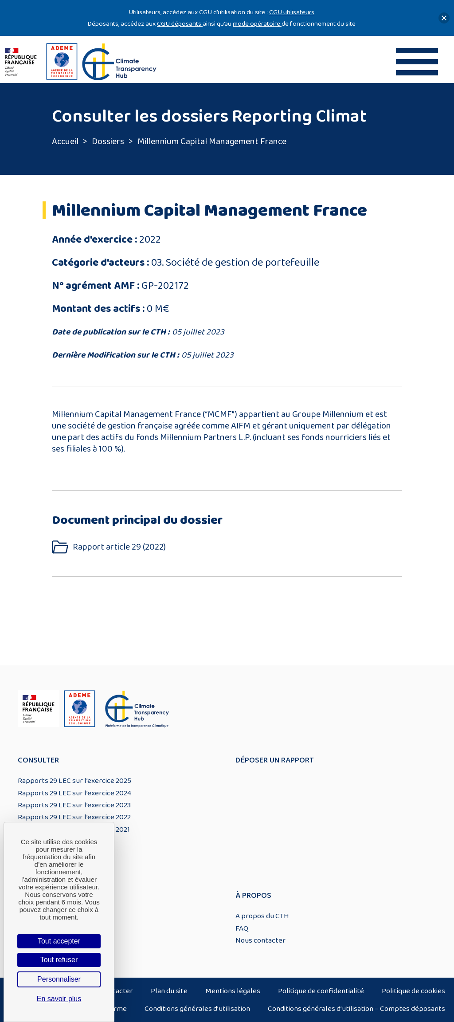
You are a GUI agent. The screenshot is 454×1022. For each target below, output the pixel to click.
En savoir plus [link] (59, 998)
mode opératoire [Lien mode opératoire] (257, 24)
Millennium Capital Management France (211, 141)
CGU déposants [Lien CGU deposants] (180, 24)
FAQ (241, 928)
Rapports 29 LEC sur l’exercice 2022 (74, 817)
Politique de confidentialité (321, 991)
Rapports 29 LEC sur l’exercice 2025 (74, 780)
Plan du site (169, 991)
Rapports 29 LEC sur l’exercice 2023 (74, 805)
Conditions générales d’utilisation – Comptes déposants (356, 1008)
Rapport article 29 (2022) (119, 547)
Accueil (65, 141)
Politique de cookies (413, 991)
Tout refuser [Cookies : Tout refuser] (59, 959)
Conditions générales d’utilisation (197, 1008)
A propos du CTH (262, 916)
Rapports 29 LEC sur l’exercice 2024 (74, 793)
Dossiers (108, 141)
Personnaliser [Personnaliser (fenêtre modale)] (59, 979)
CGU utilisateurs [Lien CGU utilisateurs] (291, 12)
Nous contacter (260, 940)
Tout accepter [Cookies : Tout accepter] (59, 941)
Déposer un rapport (274, 760)
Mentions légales (232, 991)
